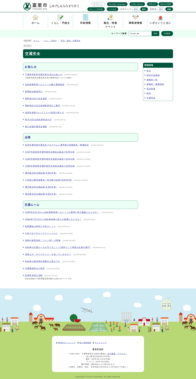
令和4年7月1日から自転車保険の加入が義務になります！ (53, 219)
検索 (155, 33)
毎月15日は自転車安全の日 (38, 120)
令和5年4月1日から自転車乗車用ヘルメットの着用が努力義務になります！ (62, 212)
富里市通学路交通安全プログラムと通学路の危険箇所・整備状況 (57, 145)
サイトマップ (101, 343)
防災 (149, 71)
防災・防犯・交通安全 (70, 41)
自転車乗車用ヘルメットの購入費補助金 (45, 84)
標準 (136, 9)
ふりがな (112, 9)
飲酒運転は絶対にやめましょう (40, 226)
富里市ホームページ (67, 343)
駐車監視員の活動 (34, 275)
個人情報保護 (85, 343)
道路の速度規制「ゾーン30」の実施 (43, 240)
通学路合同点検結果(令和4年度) (41, 173)
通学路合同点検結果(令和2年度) (41, 194)
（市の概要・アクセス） (116, 354)
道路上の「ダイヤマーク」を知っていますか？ (48, 254)
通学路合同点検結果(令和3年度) (41, 187)
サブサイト (98, 4)
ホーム (36, 41)
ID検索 (167, 33)
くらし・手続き (50, 41)
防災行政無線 (153, 75)
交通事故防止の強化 (35, 268)
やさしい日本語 (96, 9)
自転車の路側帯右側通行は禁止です (42, 261)
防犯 (149, 93)
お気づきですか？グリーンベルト (41, 233)
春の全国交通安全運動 (36, 127)
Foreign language (117, 4)
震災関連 (151, 89)
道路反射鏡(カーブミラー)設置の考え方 (44, 113)
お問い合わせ (137, 4)
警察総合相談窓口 (34, 91)
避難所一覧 (152, 80)
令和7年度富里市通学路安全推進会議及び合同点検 (50, 152)
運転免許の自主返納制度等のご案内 (42, 106)
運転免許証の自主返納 (36, 99)
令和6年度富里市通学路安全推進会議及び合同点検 (50, 159)
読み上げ (152, 4)
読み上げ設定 (165, 4)
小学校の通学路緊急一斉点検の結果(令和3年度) (48, 180)
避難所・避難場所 (155, 84)
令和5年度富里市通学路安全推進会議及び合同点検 (50, 166)
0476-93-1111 (98, 359)
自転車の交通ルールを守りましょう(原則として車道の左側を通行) (57, 247)
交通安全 (151, 98)
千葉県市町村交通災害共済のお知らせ (43, 74)
